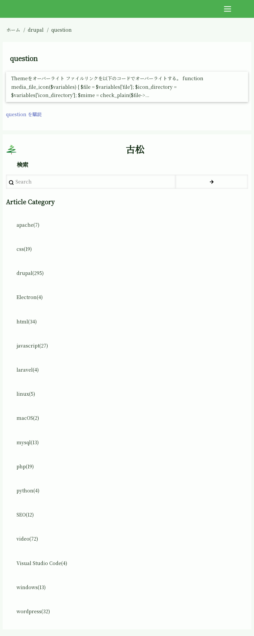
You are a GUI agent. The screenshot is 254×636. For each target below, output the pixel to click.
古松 (135, 149)
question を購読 (24, 114)
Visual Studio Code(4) (42, 563)
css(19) (24, 249)
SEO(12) (25, 514)
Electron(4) (30, 297)
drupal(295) (30, 273)
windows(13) (31, 587)
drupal (36, 29)
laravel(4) (28, 369)
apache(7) (28, 224)
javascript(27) (32, 345)
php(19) (25, 466)
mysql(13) (28, 442)
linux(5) (26, 393)
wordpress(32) (33, 611)
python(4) (28, 490)
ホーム (13, 29)
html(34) (27, 321)
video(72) (27, 538)
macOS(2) (28, 418)
